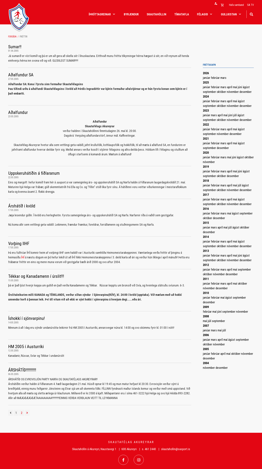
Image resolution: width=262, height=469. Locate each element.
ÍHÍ (22, 257)
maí (235, 87)
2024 (206, 96)
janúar (207, 78)
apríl (230, 87)
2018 (206, 180)
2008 (206, 316)
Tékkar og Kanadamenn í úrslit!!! (36, 276)
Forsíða (12, 36)
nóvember (233, 92)
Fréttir (23, 36)
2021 (206, 138)
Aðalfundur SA (20, 74)
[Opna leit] (251, 14)
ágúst (246, 87)
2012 (206, 265)
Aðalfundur (18, 112)
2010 (206, 293)
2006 (206, 335)
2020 (206, 152)
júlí (235, 115)
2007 (206, 325)
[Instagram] (139, 460)
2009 (206, 307)
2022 (206, 124)
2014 (206, 237)
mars (223, 78)
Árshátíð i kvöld (21, 205)
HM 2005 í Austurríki (26, 346)
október (222, 92)
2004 (206, 363)
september (210, 92)
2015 (206, 222)
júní (240, 87)
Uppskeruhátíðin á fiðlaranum (34, 173)
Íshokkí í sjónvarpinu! (26, 318)
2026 (206, 73)
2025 (206, 82)
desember (245, 92)
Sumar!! (14, 46)
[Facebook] (123, 460)
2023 (206, 110)
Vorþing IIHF (18, 243)
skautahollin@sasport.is (175, 449)
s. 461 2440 (149, 449)
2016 (206, 208)
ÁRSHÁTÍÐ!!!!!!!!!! (22, 369)
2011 (206, 279)
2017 (206, 194)
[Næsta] (27, 413)
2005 (206, 349)
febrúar (215, 78)
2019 (206, 166)
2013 (206, 251)
